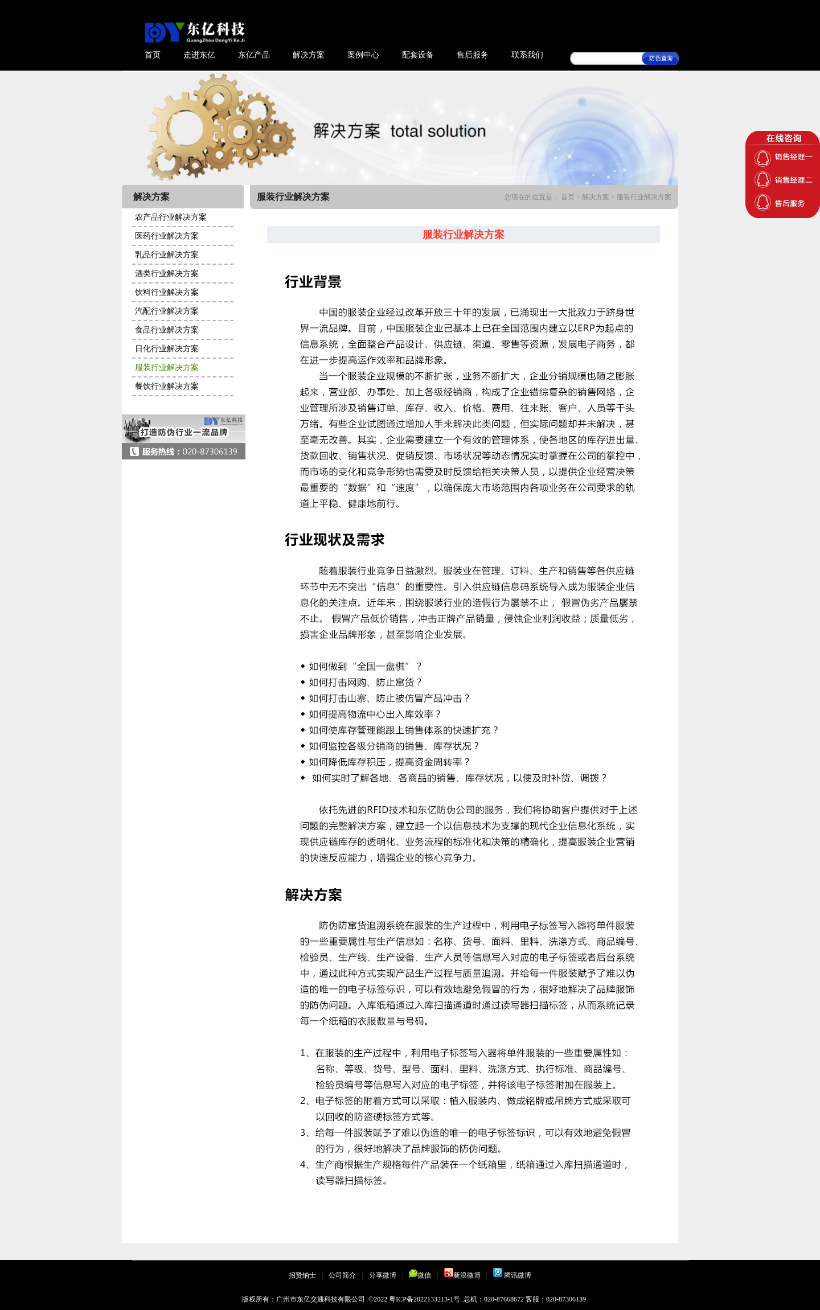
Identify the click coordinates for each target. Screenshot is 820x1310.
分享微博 (382, 1275)
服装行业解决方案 (167, 367)
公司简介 (342, 1275)
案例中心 (363, 55)
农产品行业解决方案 (171, 217)
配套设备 (418, 55)
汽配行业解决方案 (167, 311)
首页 (153, 55)
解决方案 (309, 55)
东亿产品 (254, 55)
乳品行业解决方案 (167, 254)
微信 (420, 1275)
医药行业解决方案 (167, 236)
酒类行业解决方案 (167, 273)
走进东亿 (199, 55)
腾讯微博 (512, 1275)
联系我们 (527, 55)
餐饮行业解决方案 (167, 386)
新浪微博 (462, 1275)
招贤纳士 (302, 1275)
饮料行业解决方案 (167, 292)
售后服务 (473, 55)
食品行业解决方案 (167, 330)
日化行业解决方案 (167, 348)
